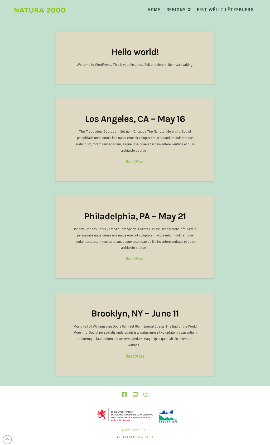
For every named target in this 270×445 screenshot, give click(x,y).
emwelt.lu (144, 437)
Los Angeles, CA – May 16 (135, 118)
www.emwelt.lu (135, 430)
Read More (135, 161)
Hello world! (134, 52)
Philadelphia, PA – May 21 (135, 216)
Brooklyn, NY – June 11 (135, 313)
